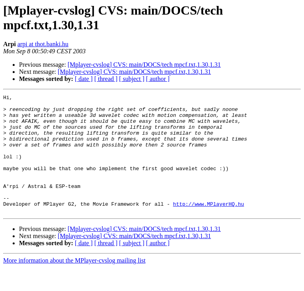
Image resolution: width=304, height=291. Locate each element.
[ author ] (158, 78)
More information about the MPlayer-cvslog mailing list (74, 284)
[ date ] (84, 78)
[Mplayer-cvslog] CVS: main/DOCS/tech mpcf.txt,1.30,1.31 (144, 64)
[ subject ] (131, 78)
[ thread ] (106, 78)
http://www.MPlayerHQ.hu (208, 226)
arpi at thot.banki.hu (42, 44)
